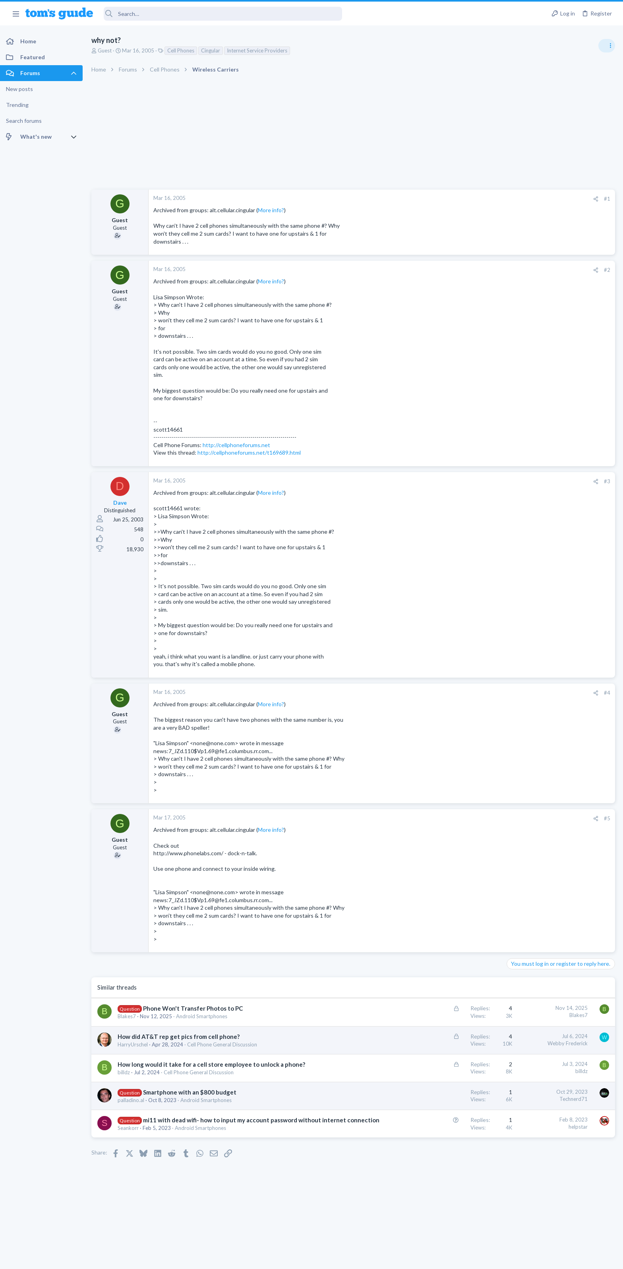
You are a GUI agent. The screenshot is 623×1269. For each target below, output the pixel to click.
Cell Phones (180, 50)
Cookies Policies (281, 1257)
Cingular (210, 50)
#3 (480, 481)
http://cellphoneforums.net (236, 445)
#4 (480, 693)
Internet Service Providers (257, 50)
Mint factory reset (545, 594)
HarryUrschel (133, 1044)
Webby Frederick (440, 1043)
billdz (124, 1072)
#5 (480, 818)
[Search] (223, 14)
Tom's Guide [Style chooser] (558, 1203)
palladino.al (131, 1100)
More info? (271, 210)
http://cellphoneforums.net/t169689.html (249, 452)
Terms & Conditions (387, 1257)
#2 (480, 270)
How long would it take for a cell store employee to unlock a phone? (211, 1064)
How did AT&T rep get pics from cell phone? (179, 1036)
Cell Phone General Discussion (222, 1044)
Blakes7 (127, 1016)
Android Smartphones (201, 1016)
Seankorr (128, 1136)
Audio (517, 486)
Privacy (332, 1257)
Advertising (225, 1257)
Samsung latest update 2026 (558, 633)
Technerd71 (446, 1099)
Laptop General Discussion (541, 532)
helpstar (450, 1127)
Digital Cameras (528, 694)
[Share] (468, 199)
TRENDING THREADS (522, 432)
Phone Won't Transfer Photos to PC (193, 1008)
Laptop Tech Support (534, 739)
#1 (480, 199)
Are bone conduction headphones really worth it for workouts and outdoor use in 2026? (560, 457)
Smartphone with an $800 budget (189, 1092)
